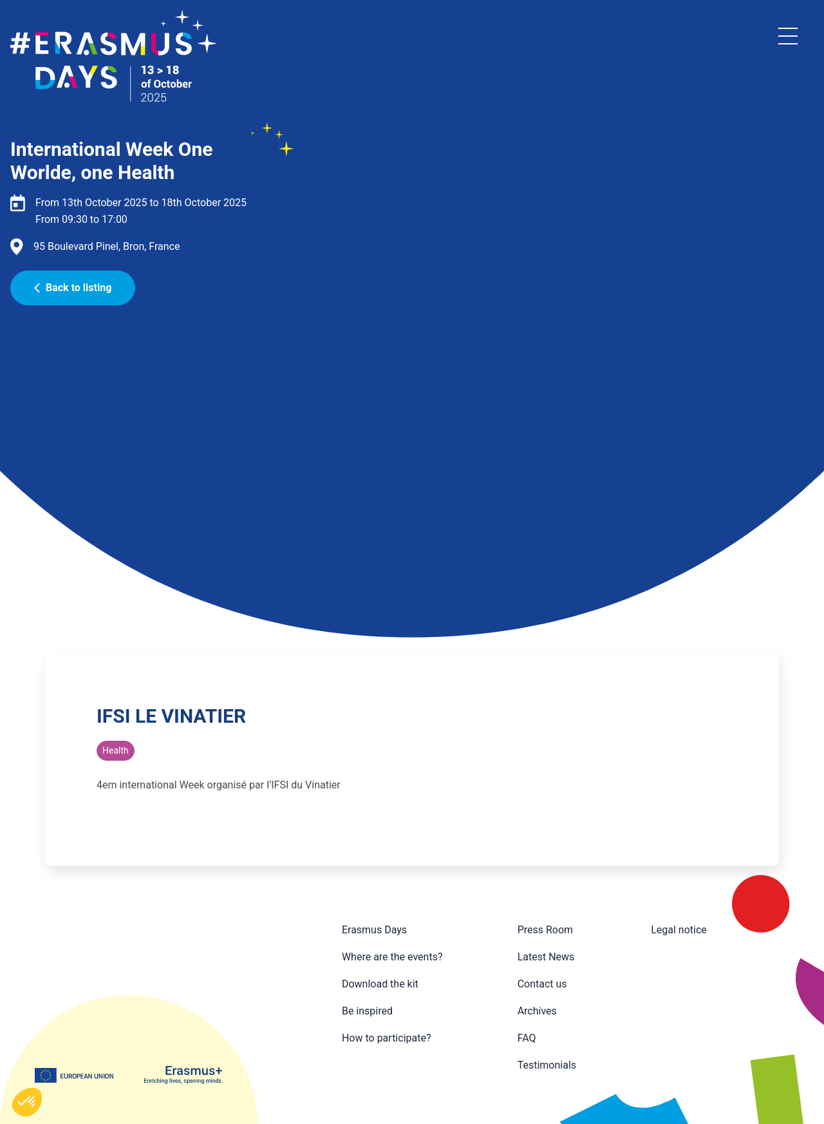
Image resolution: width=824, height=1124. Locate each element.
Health (115, 750)
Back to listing (72, 287)
